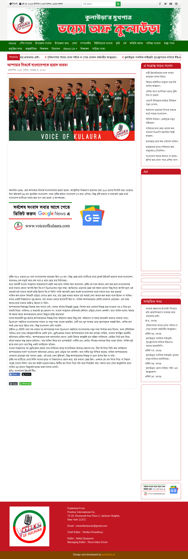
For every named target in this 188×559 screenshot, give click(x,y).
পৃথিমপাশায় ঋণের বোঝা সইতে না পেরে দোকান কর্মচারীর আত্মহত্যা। (82, 57)
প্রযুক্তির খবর (15, 48)
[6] (59, 215)
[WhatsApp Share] (25, 383)
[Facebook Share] (14, 374)
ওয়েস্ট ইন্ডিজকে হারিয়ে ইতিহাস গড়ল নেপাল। (161, 102)
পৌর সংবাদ (26, 43)
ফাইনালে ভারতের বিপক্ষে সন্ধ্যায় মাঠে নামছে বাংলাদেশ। (161, 112)
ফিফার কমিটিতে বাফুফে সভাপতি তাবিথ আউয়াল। (161, 84)
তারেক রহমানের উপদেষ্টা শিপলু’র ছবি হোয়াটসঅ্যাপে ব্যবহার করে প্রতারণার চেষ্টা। (161, 312)
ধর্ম (124, 43)
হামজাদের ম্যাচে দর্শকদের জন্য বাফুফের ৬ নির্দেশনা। (160, 149)
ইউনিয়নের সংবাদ (103, 43)
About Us (69, 48)
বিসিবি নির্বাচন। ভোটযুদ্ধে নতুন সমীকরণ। (160, 121)
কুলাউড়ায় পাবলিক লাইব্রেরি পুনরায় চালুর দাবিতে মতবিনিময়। (162, 357)
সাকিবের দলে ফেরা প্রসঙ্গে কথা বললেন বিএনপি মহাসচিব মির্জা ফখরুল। (160, 132)
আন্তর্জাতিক (31, 48)
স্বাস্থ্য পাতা (169, 43)
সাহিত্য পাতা (98, 48)
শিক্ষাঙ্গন (44, 48)
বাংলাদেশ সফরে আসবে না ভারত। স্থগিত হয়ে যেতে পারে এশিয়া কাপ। (162, 158)
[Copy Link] (13, 383)
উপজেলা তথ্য (62, 43)
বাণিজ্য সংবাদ (153, 43)
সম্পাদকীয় (85, 43)
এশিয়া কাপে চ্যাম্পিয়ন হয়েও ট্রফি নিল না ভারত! (161, 93)
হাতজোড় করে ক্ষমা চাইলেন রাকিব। (162, 141)
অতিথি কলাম (136, 43)
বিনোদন (56, 48)
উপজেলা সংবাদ (43, 43)
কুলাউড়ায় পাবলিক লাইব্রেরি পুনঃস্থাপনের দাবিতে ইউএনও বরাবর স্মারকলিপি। (159, 342)
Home (12, 43)
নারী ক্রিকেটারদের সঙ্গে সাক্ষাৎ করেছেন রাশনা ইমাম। (160, 75)
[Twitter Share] (26, 374)
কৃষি (118, 43)
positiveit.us (108, 554)
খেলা (74, 43)
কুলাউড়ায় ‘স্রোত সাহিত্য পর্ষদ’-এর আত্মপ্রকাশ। (162, 370)
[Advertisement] (72, 163)
